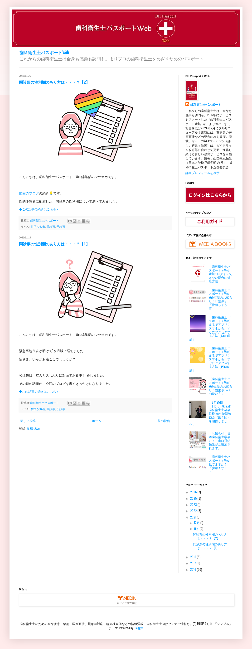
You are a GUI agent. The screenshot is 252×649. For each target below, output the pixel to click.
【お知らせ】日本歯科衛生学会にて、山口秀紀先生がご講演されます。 (219, 440)
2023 (194, 504)
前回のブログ (29, 192)
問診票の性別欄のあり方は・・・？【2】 (54, 82)
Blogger (138, 627)
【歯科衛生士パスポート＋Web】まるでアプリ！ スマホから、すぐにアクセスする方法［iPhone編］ (210, 359)
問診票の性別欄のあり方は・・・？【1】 (54, 244)
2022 (194, 510)
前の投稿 (164, 420)
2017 (193, 563)
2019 (193, 556)
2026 (194, 491)
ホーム (96, 420)
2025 (194, 498)
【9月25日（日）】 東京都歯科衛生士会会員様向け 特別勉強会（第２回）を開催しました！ (210, 413)
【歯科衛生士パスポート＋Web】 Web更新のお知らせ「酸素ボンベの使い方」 (220, 386)
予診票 (61, 226)
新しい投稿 (28, 420)
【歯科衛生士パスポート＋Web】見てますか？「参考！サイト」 (220, 464)
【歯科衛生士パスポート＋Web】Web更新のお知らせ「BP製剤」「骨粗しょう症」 (220, 299)
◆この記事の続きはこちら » (38, 209)
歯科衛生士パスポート (205, 104)
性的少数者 (38, 226)
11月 (197, 528)
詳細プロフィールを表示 (202, 172)
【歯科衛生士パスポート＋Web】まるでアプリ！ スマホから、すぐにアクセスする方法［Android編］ (210, 328)
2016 (193, 569)
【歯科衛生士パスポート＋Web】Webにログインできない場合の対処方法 (220, 273)
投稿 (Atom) (34, 428)
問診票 (51, 226)
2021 (193, 517)
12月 (197, 522)
